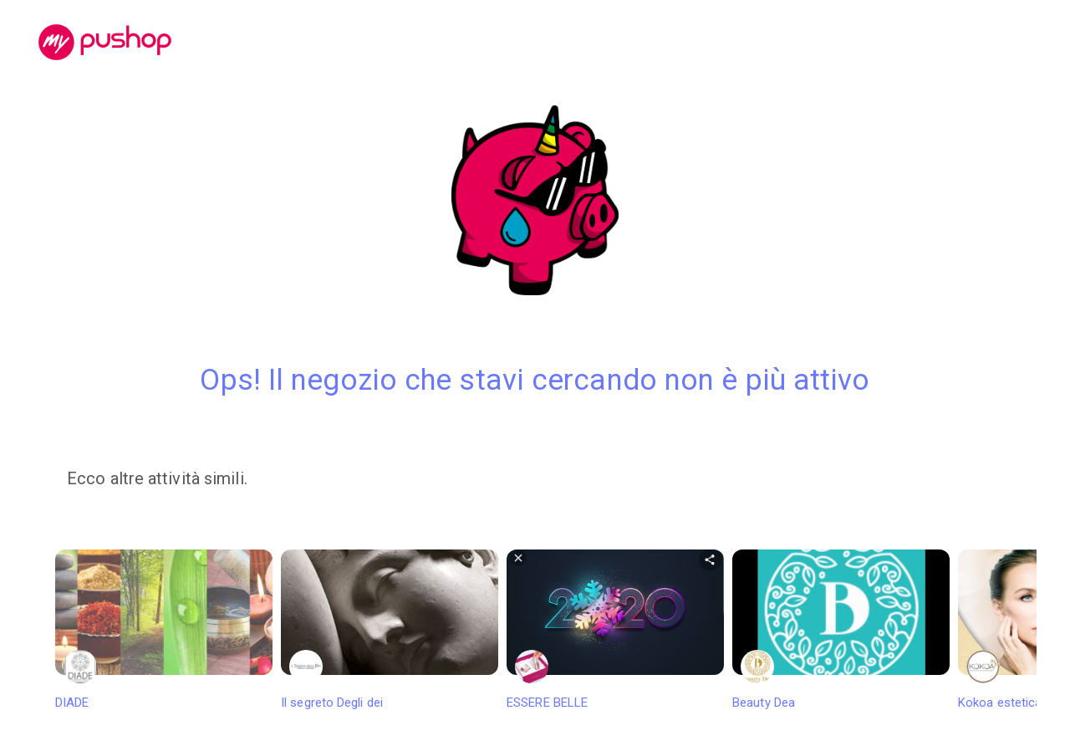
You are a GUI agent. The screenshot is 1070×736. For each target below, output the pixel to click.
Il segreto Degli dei (389, 629)
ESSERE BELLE (615, 629)
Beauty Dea (841, 629)
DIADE (164, 629)
